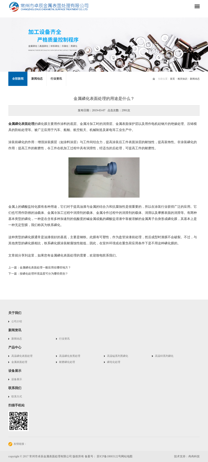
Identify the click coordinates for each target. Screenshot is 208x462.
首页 (172, 78)
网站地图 (126, 456)
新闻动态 (195, 78)
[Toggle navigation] (197, 7)
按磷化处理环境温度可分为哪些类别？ (44, 273)
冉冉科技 (194, 456)
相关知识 (182, 78)
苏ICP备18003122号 (109, 456)
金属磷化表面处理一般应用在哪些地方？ (45, 267)
